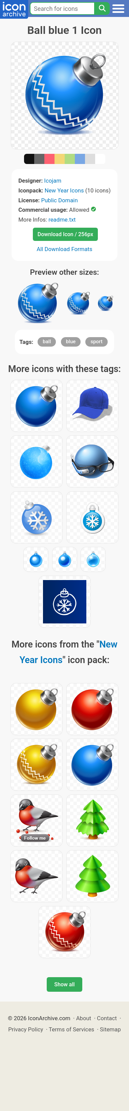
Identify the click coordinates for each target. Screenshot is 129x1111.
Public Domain (59, 200)
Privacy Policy (25, 1029)
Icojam (52, 180)
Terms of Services (71, 1029)
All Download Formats (64, 249)
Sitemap (110, 1029)
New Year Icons (64, 190)
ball (47, 341)
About (83, 1018)
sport (96, 341)
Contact (107, 1018)
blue (71, 341)
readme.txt (62, 219)
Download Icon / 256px (65, 234)
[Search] (102, 8)
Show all (64, 984)
